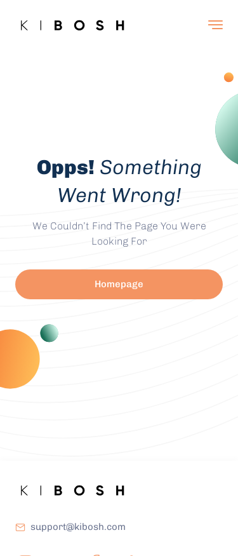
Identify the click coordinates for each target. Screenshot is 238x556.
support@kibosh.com (78, 526)
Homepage (119, 284)
